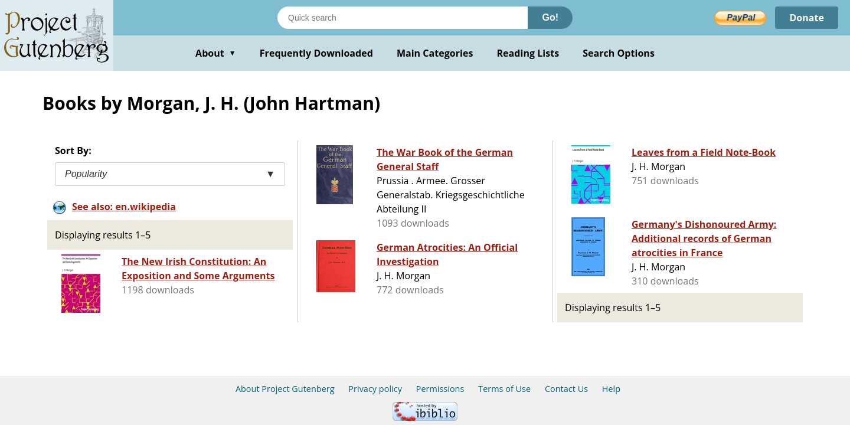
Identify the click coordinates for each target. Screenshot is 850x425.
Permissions (440, 388)
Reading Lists (528, 53)
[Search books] (402, 17)
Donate (806, 17)
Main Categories (435, 53)
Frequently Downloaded (316, 53)
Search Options (619, 53)
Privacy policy (375, 388)
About (215, 53)
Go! (550, 17)
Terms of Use (504, 388)
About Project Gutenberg (285, 388)
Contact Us (566, 388)
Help (611, 388)
